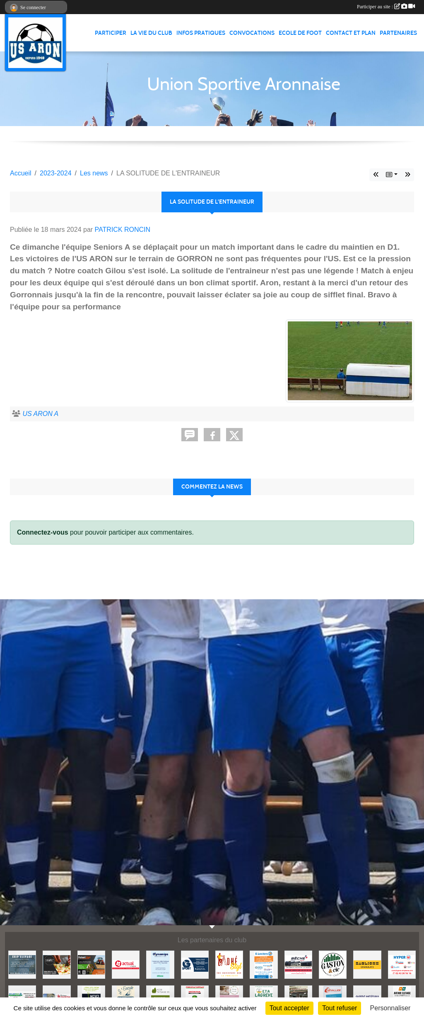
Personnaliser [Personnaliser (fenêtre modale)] (390, 1008)
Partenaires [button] (398, 32)
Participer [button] (110, 32)
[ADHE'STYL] (229, 964)
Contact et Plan (351, 32)
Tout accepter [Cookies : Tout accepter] (289, 1008)
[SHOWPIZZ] (56, 964)
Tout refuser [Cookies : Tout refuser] (339, 1008)
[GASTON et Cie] (333, 964)
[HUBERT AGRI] (91, 964)
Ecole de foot (300, 32)
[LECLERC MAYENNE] (263, 964)
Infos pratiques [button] (200, 32)
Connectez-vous (42, 532)
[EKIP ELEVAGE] (22, 964)
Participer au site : (386, 7)
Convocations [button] (252, 32)
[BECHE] (298, 964)
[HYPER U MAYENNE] (402, 964)
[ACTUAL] (126, 964)
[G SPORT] (195, 964)
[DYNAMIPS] (160, 964)
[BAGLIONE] (367, 964)
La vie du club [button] (151, 32)
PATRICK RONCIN (123, 229)
